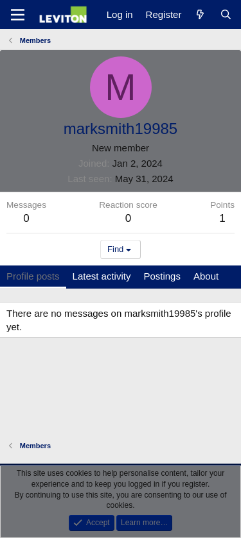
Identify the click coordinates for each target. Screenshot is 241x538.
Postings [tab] (162, 276)
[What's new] (200, 14)
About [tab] (206, 276)
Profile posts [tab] (33, 276)
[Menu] (18, 15)
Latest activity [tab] (102, 276)
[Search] (225, 14)
